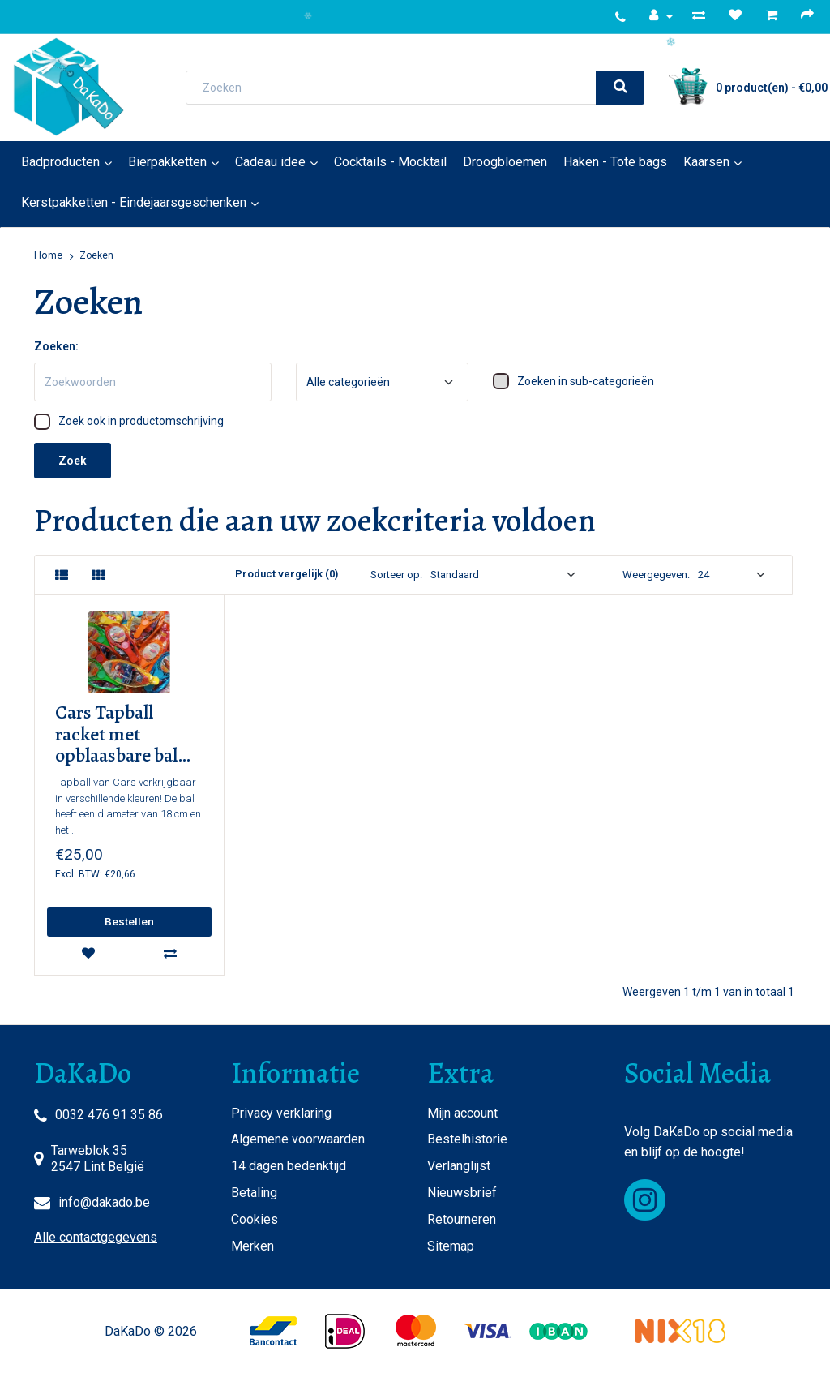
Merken (252, 1246)
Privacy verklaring (281, 1113)
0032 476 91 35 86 (109, 1114)
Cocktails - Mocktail (390, 161)
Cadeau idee (270, 161)
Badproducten (60, 161)
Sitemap (450, 1246)
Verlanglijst (458, 1165)
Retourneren (461, 1219)
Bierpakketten (167, 161)
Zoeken (96, 255)
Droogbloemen (505, 161)
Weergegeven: (656, 575)
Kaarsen (706, 161)
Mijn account (462, 1113)
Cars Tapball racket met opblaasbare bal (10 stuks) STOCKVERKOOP (127, 734)
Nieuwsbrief (462, 1192)
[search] (620, 88)
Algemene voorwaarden (298, 1139)
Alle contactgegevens (95, 1237)
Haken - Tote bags (615, 161)
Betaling (254, 1192)
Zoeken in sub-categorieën (573, 381)
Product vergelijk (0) (286, 574)
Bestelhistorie (467, 1139)
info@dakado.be (104, 1202)
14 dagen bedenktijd (288, 1165)
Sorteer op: (396, 575)
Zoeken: (56, 346)
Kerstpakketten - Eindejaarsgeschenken (133, 202)
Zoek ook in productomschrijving (129, 422)
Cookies (254, 1219)
